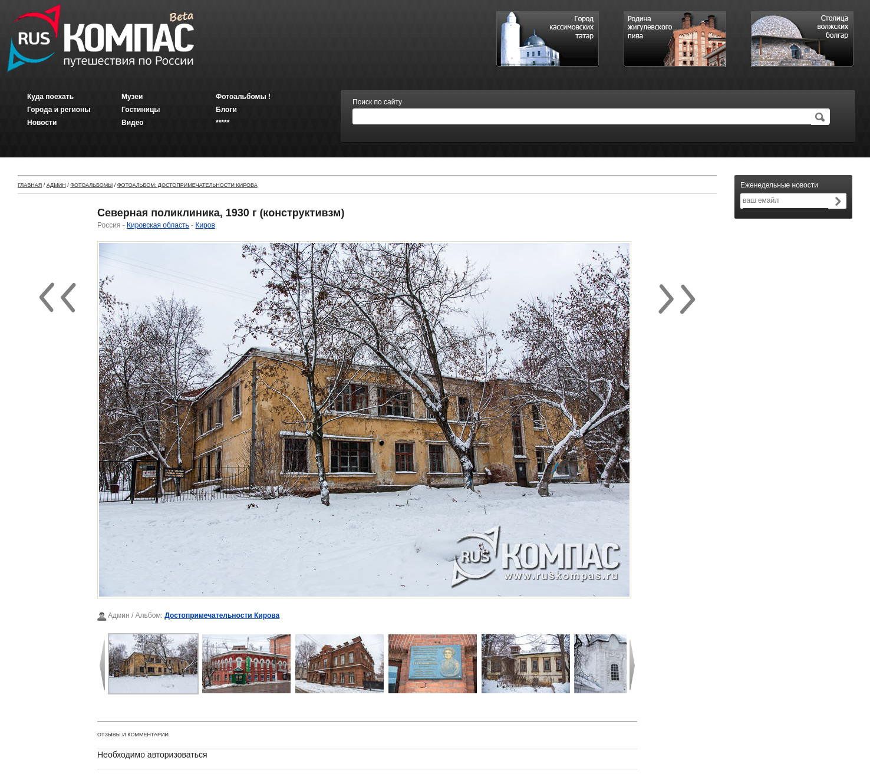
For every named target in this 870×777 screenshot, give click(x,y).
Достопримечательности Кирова (221, 615)
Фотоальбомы (91, 185)
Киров (205, 225)
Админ (56, 185)
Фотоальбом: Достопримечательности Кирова (187, 185)
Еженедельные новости (779, 185)
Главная (30, 185)
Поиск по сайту (377, 102)
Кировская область (158, 225)
